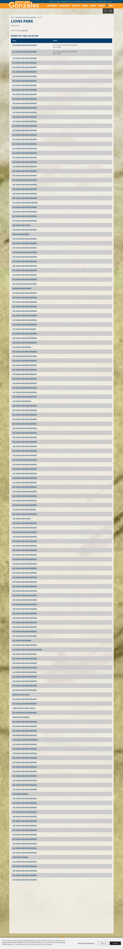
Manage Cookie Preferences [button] (86, 943)
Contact (101, 5)
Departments (64, 5)
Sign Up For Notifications (90, 1)
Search (105, 11)
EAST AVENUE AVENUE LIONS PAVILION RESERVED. (27, 649)
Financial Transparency (76, 1)
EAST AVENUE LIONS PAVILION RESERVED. (25, 17)
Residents (76, 5)
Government (52, 5)
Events (12, 17)
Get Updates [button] (111, 11)
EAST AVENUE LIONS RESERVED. (22, 347)
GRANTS (93, 5)
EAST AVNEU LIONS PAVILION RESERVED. (24, 329)
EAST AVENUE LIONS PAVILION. (22, 225)
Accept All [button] (115, 943)
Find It (111, 5)
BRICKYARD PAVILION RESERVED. (22, 288)
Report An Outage (55, 1)
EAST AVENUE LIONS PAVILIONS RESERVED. (25, 202)
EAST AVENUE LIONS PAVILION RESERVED (25, 58)
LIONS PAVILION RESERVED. (20, 794)
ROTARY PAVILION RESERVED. (21, 234)
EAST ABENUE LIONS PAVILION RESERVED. (25, 821)
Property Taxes (65, 1)
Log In (110, 1)
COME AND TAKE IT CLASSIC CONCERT (24, 708)
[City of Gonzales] (24, 4)
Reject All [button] (103, 943)
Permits (85, 5)
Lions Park (25, 30)
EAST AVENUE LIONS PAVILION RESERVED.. (25, 320)
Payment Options (102, 1)
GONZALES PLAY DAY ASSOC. (21, 694)
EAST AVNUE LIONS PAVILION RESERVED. (24, 509)
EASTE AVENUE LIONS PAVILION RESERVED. (25, 740)
